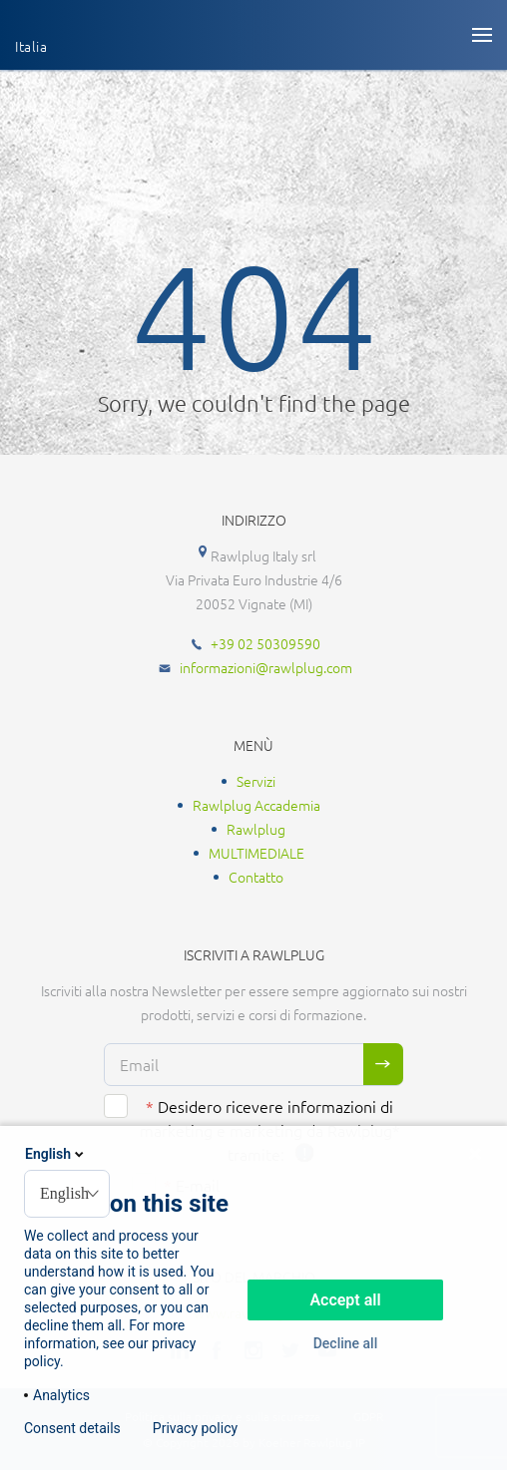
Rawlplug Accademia (256, 805)
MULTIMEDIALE (256, 853)
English (56, 1154)
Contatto (256, 877)
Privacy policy (195, 1428)
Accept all (344, 1299)
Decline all (345, 1343)
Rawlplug (256, 829)
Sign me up (383, 1064)
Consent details (72, 1428)
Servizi (256, 781)
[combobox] (67, 1194)
